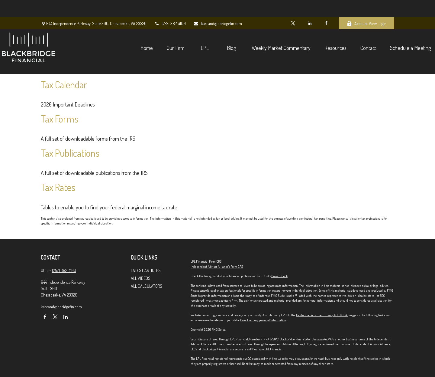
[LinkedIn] (309, 6)
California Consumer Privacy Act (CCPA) (322, 315)
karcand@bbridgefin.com (217, 6)
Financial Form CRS (208, 261)
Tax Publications (70, 153)
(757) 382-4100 (170, 6)
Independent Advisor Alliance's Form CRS (217, 266)
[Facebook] (326, 6)
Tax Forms (59, 119)
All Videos (140, 278)
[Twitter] (293, 6)
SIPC (275, 339)
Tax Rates (58, 187)
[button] (107, 30)
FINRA (265, 339)
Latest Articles (146, 270)
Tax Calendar (64, 84)
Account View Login (366, 6)
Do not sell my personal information (263, 320)
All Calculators (146, 286)
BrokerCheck (279, 276)
